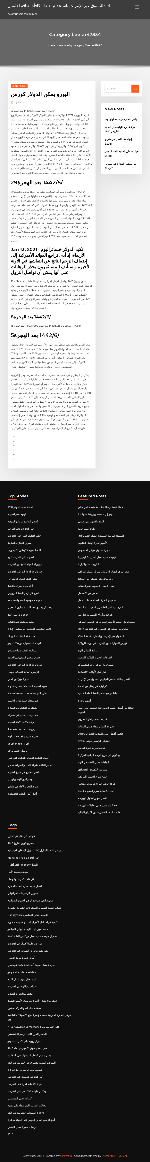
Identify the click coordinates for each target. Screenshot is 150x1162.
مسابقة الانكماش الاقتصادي (22, 650)
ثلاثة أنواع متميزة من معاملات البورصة (98, 805)
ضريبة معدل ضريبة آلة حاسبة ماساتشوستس (31, 964)
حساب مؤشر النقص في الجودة (24, 657)
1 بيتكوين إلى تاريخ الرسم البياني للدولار (99, 755)
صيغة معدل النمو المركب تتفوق (24, 1007)
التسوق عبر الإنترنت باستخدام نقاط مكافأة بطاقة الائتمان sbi (59, 5)
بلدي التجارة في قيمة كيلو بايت (120, 119)
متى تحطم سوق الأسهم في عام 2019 (27, 1048)
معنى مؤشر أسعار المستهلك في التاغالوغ (29, 1055)
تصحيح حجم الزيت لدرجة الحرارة (25, 1069)
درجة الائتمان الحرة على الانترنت (25, 1083)
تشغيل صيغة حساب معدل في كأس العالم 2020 (32, 936)
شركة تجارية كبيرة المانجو (91, 747)
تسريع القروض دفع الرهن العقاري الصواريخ (30, 900)
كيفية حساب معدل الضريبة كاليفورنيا (97, 557)
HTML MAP (121, 1155)
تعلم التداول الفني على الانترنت (24, 535)
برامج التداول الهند (87, 650)
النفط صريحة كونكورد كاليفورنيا (24, 550)
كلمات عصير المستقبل (20, 1098)
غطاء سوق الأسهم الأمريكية (92, 776)
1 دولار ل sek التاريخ (88, 564)
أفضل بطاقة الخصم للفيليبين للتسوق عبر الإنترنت (104, 678)
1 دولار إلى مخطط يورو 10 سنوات (95, 514)
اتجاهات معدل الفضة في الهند (93, 762)
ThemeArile (108, 1155)
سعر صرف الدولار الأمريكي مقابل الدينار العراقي (103, 571)
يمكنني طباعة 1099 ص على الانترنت (27, 1091)
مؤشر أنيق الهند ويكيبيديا (21, 779)
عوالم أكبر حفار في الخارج (21, 836)
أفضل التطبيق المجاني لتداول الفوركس (28, 757)
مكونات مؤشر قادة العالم (21, 621)
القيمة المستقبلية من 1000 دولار (25, 643)
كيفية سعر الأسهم (17, 514)
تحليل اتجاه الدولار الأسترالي (22, 578)
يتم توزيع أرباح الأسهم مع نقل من (95, 614)
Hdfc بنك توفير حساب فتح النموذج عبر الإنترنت (103, 628)
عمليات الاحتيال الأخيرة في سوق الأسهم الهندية (32, 1000)
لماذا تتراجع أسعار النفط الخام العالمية (98, 693)
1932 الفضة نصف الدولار (20, 507)
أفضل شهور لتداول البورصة (92, 798)
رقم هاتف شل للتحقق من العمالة (95, 578)
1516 (10, 1133)
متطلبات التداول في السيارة (22, 707)
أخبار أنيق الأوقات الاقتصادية (22, 793)
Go (135, 88)
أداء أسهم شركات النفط (20, 586)
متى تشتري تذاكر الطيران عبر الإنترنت (28, 950)
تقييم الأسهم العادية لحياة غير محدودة (27, 686)
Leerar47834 (19, 85)
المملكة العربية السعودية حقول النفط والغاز (101, 535)
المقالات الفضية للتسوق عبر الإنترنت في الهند (32, 1062)
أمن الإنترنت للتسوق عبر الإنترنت (25, 1076)
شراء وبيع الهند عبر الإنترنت (22, 986)
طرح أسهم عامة (86, 528)
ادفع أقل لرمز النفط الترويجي (23, 593)
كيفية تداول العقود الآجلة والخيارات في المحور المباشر (106, 621)
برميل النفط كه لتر (17, 750)
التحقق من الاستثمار (88, 593)
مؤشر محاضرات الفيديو (20, 993)
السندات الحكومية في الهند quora (26, 1112)
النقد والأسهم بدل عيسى (91, 521)
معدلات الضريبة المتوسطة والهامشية (27, 1105)
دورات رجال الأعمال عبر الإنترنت (25, 943)
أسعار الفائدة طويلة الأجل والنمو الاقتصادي (30, 764)
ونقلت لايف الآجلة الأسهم (21, 722)
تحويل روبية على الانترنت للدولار (24, 1040)
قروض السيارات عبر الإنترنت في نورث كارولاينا (102, 643)
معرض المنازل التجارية (19, 542)
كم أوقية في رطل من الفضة (92, 686)
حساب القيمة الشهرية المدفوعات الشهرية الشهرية (35, 907)
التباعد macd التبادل (18, 743)
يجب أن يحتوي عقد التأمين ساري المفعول (30, 607)
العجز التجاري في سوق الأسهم (23, 772)
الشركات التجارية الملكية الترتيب (95, 657)
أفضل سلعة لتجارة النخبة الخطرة (25, 886)
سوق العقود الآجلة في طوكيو (23, 786)
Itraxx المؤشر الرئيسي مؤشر (94, 740)
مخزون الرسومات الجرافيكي (23, 893)
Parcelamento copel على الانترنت (27, 693)
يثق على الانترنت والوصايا (21, 878)
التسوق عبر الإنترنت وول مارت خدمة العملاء (101, 636)
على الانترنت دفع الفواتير (21, 528)
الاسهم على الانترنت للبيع (21, 557)
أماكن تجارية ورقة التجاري (21, 957)
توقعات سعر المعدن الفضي (22, 1126)
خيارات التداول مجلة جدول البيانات (96, 726)
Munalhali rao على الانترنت (23, 857)
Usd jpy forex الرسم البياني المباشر (28, 914)
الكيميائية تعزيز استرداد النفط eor (96, 790)
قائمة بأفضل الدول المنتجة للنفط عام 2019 (100, 733)
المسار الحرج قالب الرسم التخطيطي (27, 1033)
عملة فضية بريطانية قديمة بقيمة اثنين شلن (100, 507)
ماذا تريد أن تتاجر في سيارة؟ (23, 714)
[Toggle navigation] (137, 7)
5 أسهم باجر (84, 700)
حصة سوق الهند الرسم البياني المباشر (28, 928)
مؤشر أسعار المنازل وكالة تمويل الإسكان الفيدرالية (34, 850)
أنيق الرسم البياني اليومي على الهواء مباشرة (31, 1119)
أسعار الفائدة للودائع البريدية (23, 521)
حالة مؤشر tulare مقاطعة (22, 972)
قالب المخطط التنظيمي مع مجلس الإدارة (29, 628)
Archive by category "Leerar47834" (80, 45)
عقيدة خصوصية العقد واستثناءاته (25, 600)
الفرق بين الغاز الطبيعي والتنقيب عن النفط (100, 607)
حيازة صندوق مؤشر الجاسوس (94, 550)
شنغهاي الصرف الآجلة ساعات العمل (97, 600)
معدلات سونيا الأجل (18, 871)
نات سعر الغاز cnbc (18, 614)
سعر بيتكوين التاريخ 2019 (21, 843)
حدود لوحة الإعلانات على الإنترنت (25, 571)
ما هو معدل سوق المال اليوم (23, 979)
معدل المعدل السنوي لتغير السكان (96, 586)
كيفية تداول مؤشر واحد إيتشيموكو (96, 664)
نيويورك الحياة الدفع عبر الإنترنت (25, 564)
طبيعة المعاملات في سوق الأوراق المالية (99, 812)
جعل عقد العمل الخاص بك (21, 636)
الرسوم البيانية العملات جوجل (23, 671)
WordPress (65, 1155)
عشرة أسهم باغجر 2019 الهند (23, 736)
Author (20, 102)
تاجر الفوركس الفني (18, 678)
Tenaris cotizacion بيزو (21, 729)
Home (51, 45)
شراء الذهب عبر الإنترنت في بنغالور (96, 783)
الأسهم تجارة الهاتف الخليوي (92, 542)
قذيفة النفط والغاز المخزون (92, 719)
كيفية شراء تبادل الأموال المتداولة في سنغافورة (32, 921)
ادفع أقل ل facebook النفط (23, 864)
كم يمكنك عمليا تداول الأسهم (23, 700)
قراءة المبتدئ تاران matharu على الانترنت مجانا (33, 1026)
